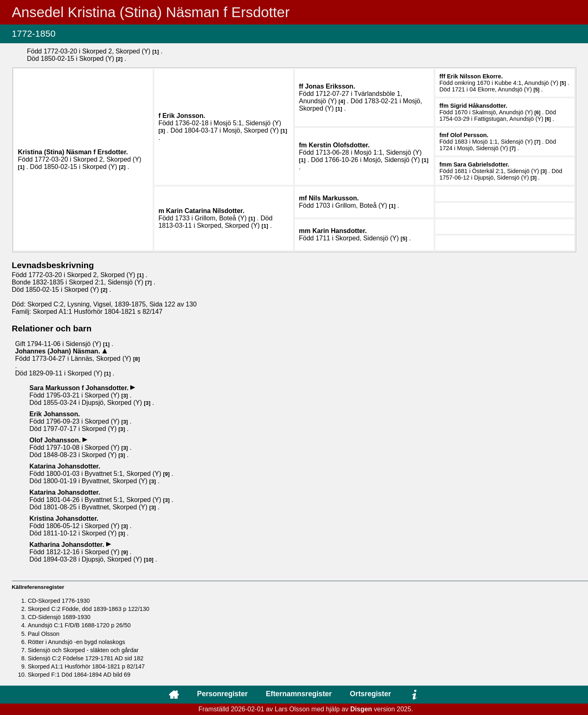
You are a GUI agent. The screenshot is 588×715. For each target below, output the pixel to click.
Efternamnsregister (299, 694)
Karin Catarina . (205, 210)
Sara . (481, 164)
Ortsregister (370, 694)
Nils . (334, 198)
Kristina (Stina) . (73, 152)
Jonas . (330, 86)
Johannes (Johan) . (58, 351)
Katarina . (64, 466)
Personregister (222, 694)
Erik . (184, 115)
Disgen (361, 709)
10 (149, 560)
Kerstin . (339, 145)
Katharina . (67, 544)
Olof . (469, 135)
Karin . (339, 230)
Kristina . (63, 518)
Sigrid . (478, 105)
